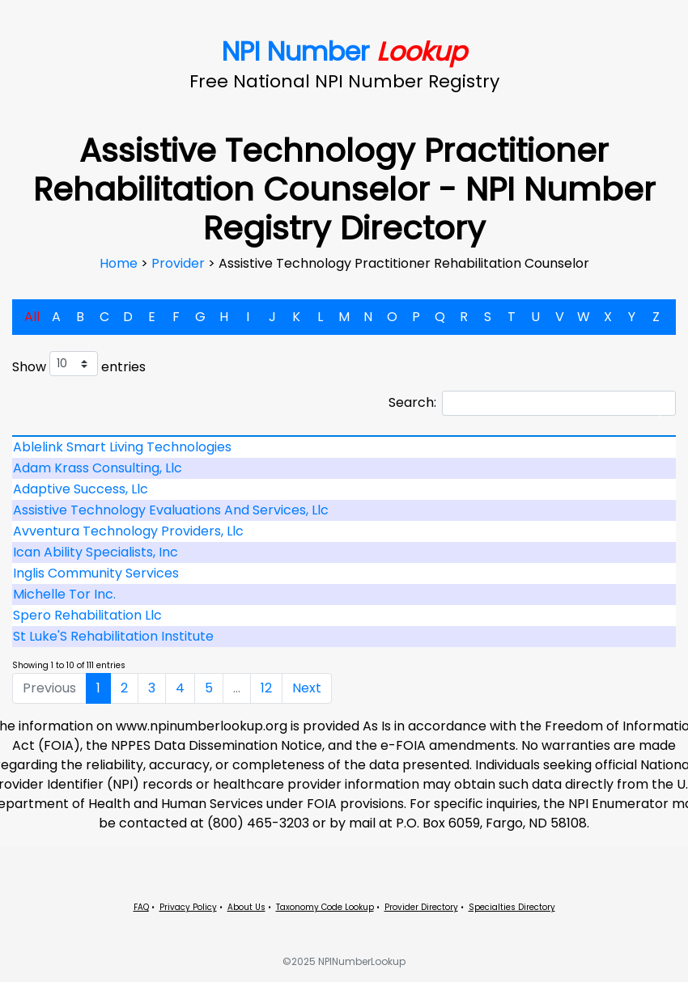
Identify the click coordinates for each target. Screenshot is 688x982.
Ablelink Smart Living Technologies (122, 447)
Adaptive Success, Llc (80, 489)
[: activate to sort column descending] (344, 436)
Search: (532, 403)
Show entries (79, 363)
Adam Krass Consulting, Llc (97, 468)
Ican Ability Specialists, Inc (95, 552)
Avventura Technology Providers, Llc (128, 531)
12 (266, 688)
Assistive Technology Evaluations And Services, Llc (171, 510)
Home (120, 263)
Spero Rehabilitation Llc (87, 615)
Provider (179, 263)
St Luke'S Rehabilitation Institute (113, 636)
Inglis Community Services (96, 573)
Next (306, 688)
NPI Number (344, 51)
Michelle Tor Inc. (64, 594)
